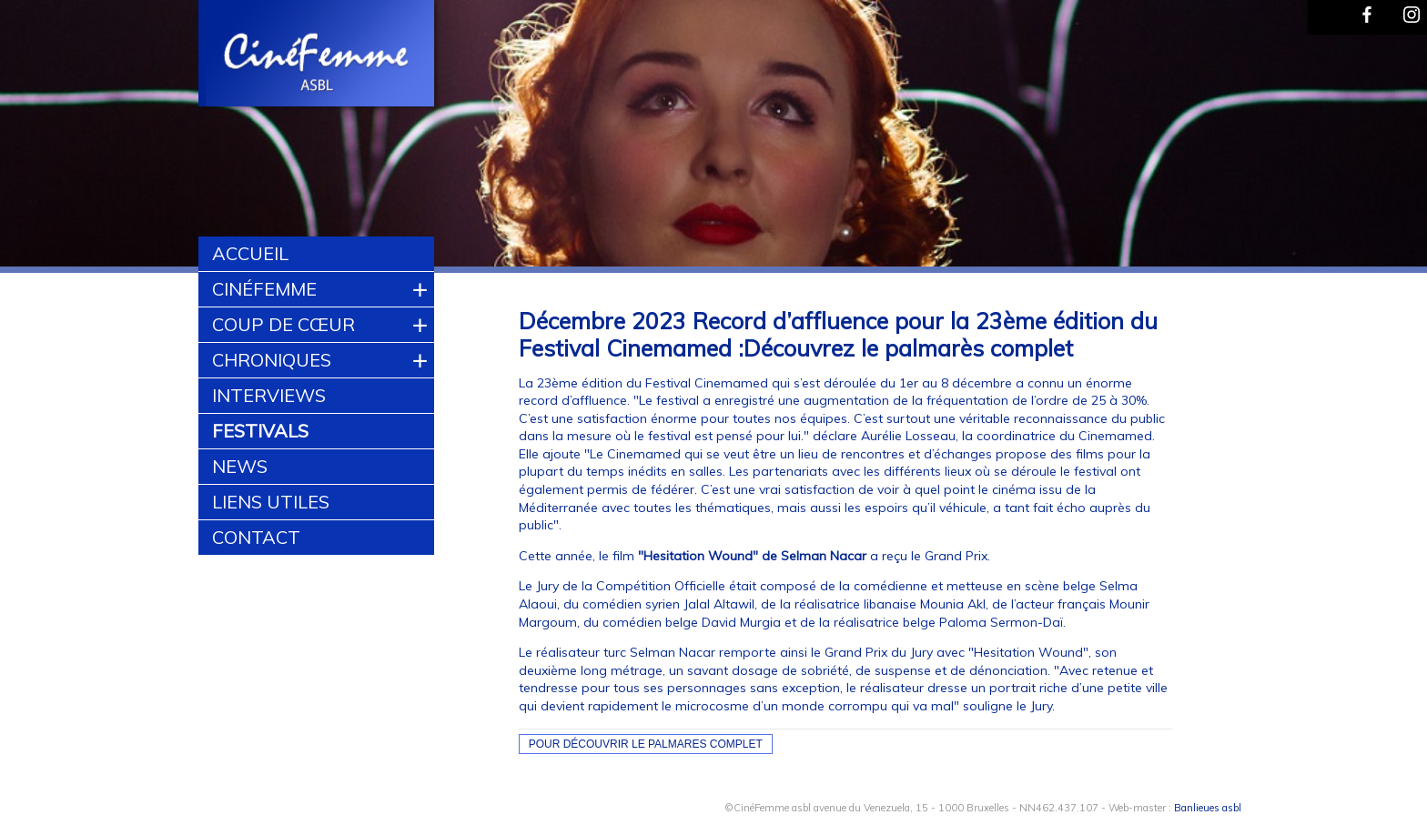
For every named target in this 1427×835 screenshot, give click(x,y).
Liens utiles (270, 501)
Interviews (269, 395)
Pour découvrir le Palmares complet (646, 744)
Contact (256, 537)
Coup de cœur (283, 324)
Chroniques (271, 359)
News (240, 466)
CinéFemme (264, 288)
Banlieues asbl (1207, 807)
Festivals (260, 430)
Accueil (250, 253)
